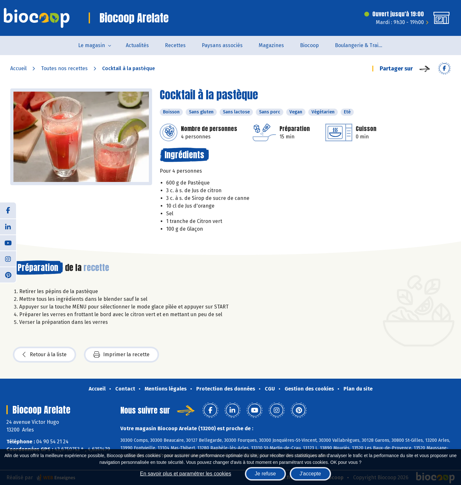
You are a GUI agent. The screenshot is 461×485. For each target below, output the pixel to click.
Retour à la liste (44, 354)
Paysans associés (222, 45)
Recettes (175, 45)
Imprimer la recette (121, 354)
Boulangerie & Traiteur (361, 45)
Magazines (271, 45)
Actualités (137, 45)
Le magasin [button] (91, 45)
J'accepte (310, 473)
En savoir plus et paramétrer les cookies (185, 473)
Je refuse (265, 473)
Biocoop (309, 45)
